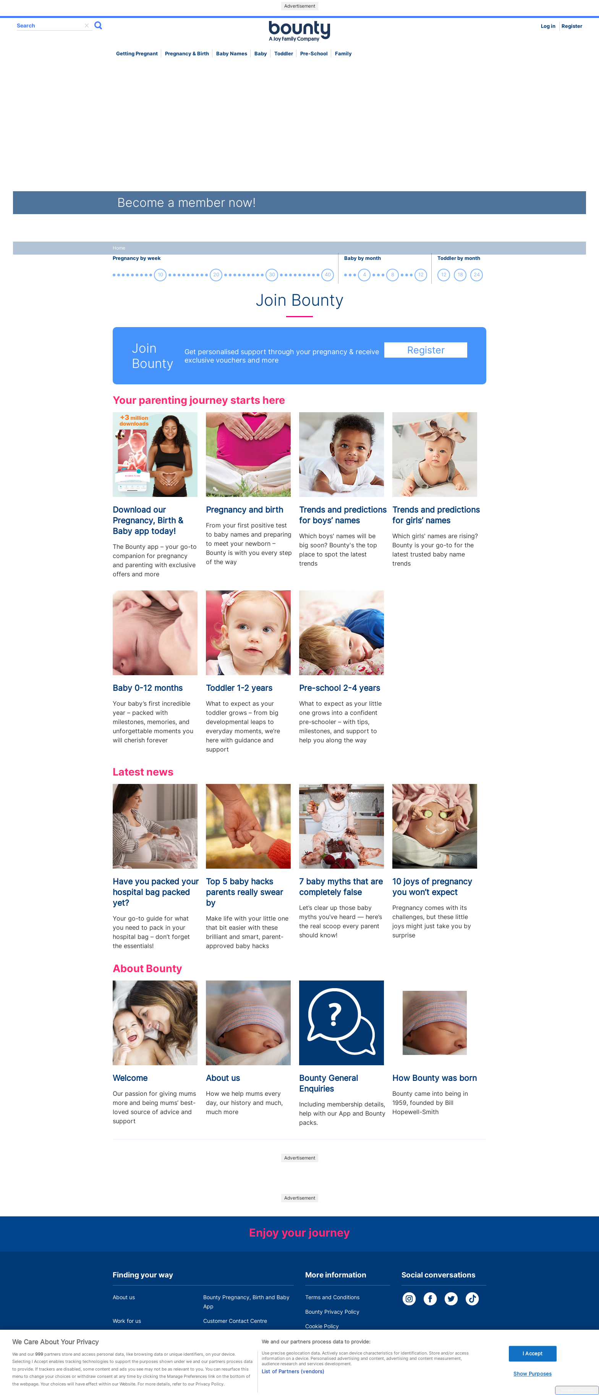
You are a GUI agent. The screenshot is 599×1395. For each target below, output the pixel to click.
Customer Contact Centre (235, 1321)
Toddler (283, 53)
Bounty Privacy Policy (332, 1311)
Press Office (128, 1335)
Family (343, 53)
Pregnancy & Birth (187, 53)
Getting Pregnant (137, 53)
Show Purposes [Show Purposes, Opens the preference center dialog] (532, 1385)
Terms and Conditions (332, 1297)
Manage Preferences (577, 1390)
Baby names (231, 53)
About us (124, 1297)
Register (572, 26)
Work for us (127, 1321)
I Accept (532, 1365)
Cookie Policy (322, 1326)
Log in (548, 26)
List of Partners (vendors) (293, 1383)
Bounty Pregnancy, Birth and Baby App (246, 1302)
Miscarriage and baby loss (236, 1335)
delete (87, 25)
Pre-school (314, 53)
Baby (260, 53)
